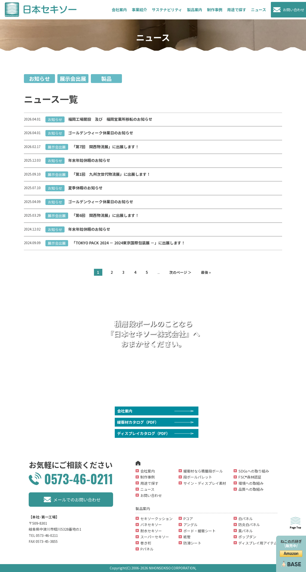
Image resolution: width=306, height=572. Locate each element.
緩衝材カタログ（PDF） (138, 422)
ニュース (258, 9)
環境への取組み (250, 483)
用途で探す (149, 483)
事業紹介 (139, 9)
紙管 (187, 536)
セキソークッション (156, 518)
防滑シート (192, 542)
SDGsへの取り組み (253, 470)
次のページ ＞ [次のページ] (180, 272)
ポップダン (247, 536)
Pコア (188, 518)
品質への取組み (250, 489)
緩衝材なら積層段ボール (203, 470)
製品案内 (194, 9)
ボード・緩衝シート (199, 530)
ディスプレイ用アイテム (257, 542)
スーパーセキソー (154, 536)
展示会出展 (73, 78)
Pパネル (146, 548)
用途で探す (236, 9)
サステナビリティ (167, 9)
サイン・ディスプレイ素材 (204, 483)
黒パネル (245, 530)
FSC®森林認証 (249, 476)
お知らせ (39, 78)
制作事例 (214, 9)
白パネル (245, 518)
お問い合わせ (293, 9)
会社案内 (119, 9)
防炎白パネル (249, 524)
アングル (190, 524)
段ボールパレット (197, 476)
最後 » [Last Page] (206, 272)
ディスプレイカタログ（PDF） (143, 433)
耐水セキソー (151, 530)
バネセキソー (151, 524)
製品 (106, 78)
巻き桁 (145, 542)
